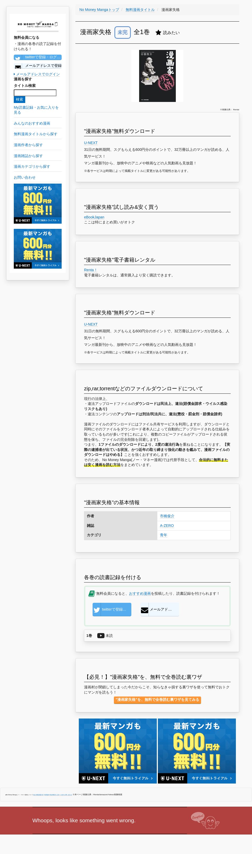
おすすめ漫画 (140, 593)
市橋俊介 (167, 516)
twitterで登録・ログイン (38, 57)
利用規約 (46, 794)
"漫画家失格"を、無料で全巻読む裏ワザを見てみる (157, 699)
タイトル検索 (25, 85)
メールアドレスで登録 (38, 65)
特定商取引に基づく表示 (57, 794)
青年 (163, 535)
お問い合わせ (68, 794)
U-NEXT (91, 143)
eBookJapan (94, 217)
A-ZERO (167, 525)
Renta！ (90, 270)
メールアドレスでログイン (37, 74)
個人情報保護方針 (38, 794)
